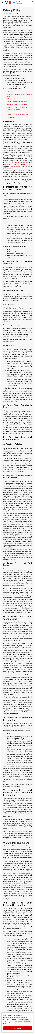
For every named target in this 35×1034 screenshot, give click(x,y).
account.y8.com (14, 162)
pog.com (6, 164)
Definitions (10, 91)
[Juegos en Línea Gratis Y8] (8, 2)
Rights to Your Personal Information (17, 114)
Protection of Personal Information (17, 104)
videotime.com (8, 168)
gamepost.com (26, 164)
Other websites (11, 99)
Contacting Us (11, 117)
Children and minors (13, 112)
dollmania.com (15, 166)
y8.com (25, 162)
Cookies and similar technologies (17, 101)
